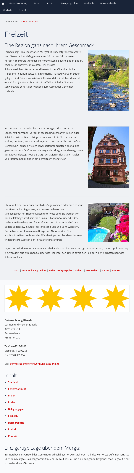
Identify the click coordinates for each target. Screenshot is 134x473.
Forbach (79, 270)
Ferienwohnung (30, 270)
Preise (52, 270)
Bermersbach (92, 270)
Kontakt (116, 270)
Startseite (23, 21)
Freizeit (34, 21)
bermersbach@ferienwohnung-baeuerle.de (34, 363)
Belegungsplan (65, 270)
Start (16, 270)
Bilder (43, 270)
